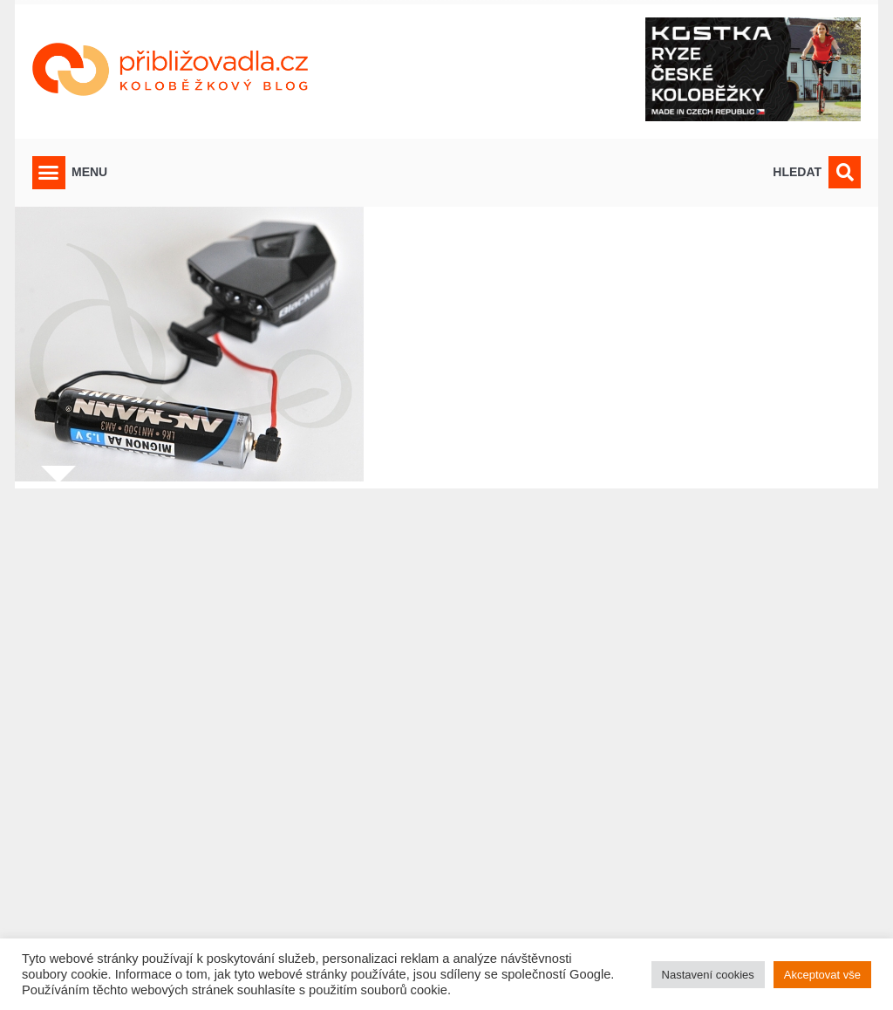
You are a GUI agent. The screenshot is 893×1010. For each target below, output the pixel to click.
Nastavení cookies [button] (708, 974)
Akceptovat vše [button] (822, 974)
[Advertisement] (446, 738)
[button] (48, 172)
